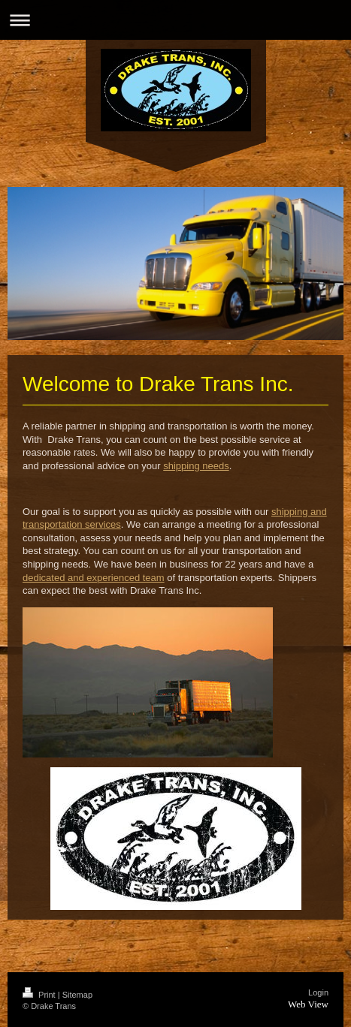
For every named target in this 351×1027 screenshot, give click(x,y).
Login (318, 992)
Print (40, 994)
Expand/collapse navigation (175, 20)
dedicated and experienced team (94, 577)
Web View (308, 1004)
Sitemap (77, 994)
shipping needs (195, 465)
